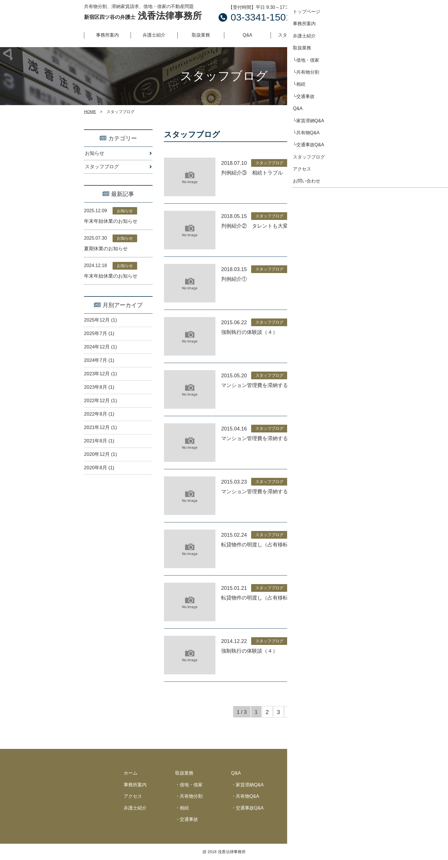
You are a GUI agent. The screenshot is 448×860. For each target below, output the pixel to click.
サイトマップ (306, 807)
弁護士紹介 (135, 807)
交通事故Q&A (250, 807)
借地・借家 (191, 784)
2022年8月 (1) (100, 422)
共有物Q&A (247, 796)
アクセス (133, 796)
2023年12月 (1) (101, 380)
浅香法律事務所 (143, 16)
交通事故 (189, 819)
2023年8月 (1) (100, 394)
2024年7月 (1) (100, 366)
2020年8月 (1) (100, 478)
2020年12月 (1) (101, 464)
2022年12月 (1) (101, 408)
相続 (184, 807)
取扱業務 (184, 773)
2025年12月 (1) (101, 323)
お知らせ (95, 154)
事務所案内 (135, 784)
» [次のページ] (289, 712)
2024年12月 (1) (101, 352)
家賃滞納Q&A (250, 784)
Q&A (236, 773)
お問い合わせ (335, 13)
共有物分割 (191, 796)
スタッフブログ (103, 168)
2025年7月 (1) (100, 338)
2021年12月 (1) (101, 436)
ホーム (130, 773)
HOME (90, 111)
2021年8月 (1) (100, 450)
